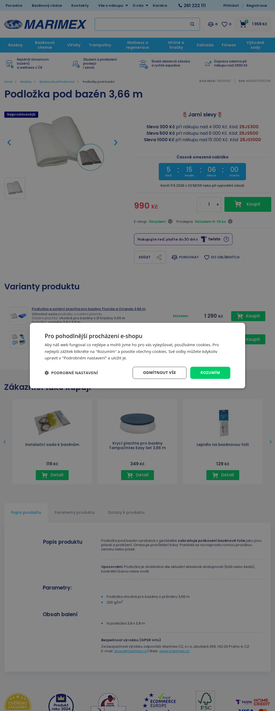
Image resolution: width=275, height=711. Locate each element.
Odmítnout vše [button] (159, 372)
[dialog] (137, 355)
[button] (71, 373)
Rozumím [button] (210, 372)
